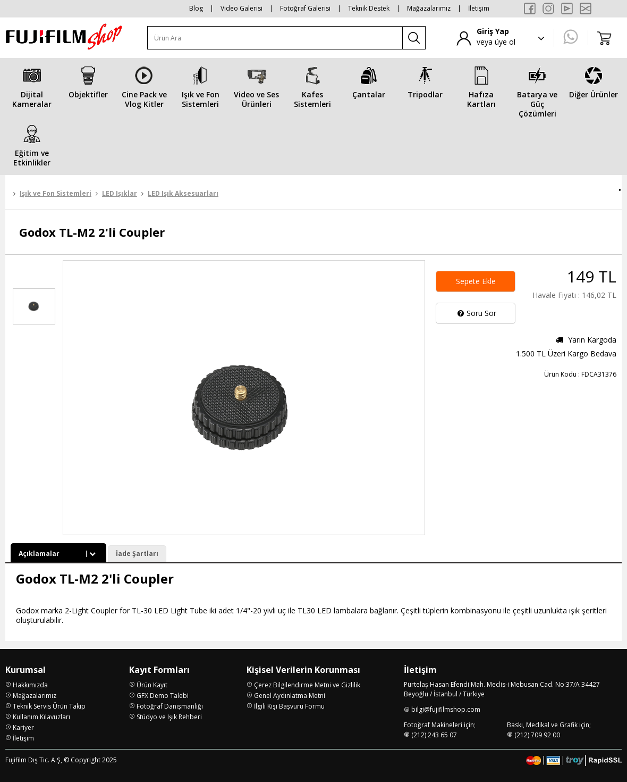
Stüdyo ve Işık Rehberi (169, 716)
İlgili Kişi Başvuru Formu (289, 706)
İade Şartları (137, 553)
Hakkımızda (30, 684)
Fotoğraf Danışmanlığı (170, 706)
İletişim (478, 8)
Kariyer (23, 727)
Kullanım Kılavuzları (41, 716)
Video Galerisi (241, 8)
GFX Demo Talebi (163, 695)
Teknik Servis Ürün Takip (49, 706)
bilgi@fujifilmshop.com (445, 709)
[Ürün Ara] (275, 38)
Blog (196, 8)
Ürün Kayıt (152, 684)
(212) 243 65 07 (434, 734)
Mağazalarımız (429, 8)
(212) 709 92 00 (537, 734)
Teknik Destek (368, 8)
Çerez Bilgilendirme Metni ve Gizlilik (307, 684)
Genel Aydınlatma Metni (289, 695)
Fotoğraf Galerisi (305, 8)
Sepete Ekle (476, 281)
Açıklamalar (58, 553)
